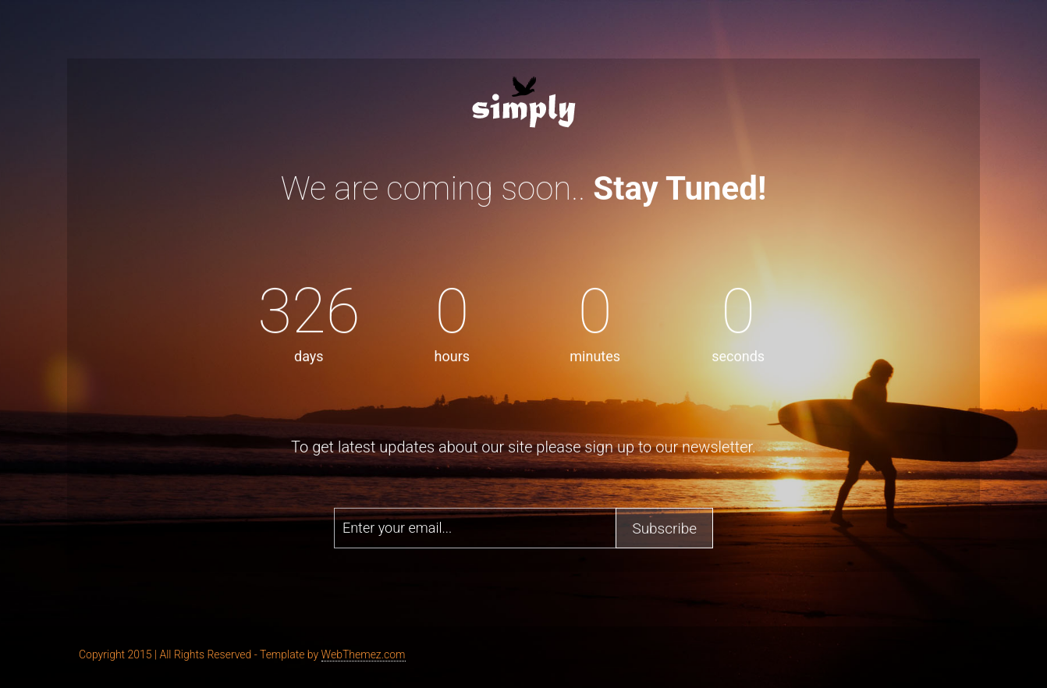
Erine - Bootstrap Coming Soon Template (523, 101)
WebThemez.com (363, 654)
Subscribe (664, 528)
